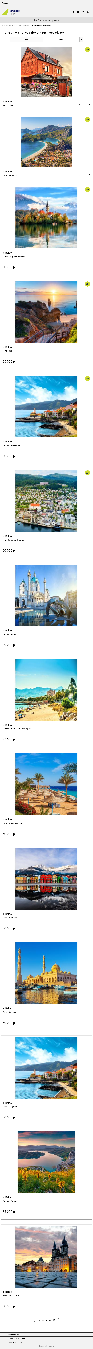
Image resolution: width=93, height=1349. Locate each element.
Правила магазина (16, 1338)
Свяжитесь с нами (16, 1343)
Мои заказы (13, 1334)
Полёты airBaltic (24, 25)
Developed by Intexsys (46, 1346)
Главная (5, 3)
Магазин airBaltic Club (9, 25)
